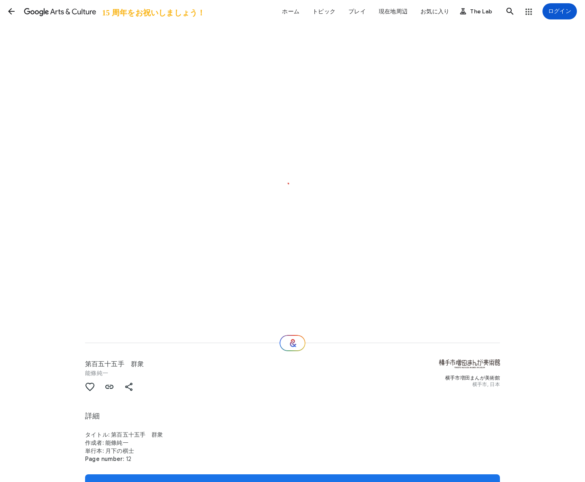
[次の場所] (292, 343)
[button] (11, 11)
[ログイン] (559, 11)
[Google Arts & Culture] (114, 11)
